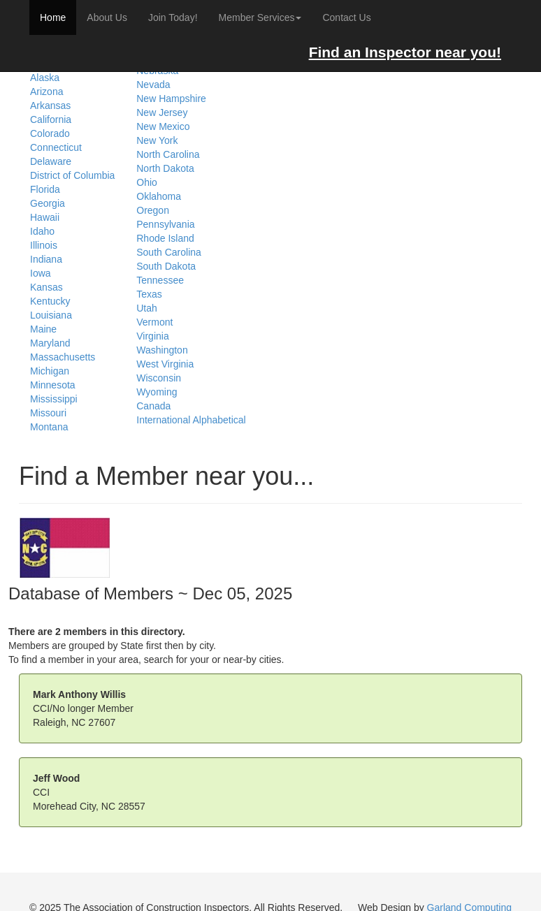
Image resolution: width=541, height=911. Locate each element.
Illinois (43, 245)
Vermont (154, 322)
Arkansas (50, 105)
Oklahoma (158, 196)
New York (157, 140)
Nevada (153, 84)
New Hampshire (171, 98)
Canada (153, 405)
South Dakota (166, 266)
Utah (146, 308)
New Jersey (161, 112)
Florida (45, 189)
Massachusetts (62, 357)
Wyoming (156, 392)
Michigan (49, 371)
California (50, 119)
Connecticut (56, 147)
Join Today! (173, 17)
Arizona (46, 91)
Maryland (50, 343)
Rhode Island (165, 238)
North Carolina (167, 154)
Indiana (46, 259)
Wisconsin (158, 378)
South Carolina (168, 252)
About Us (107, 17)
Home (53, 17)
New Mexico (162, 126)
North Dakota (165, 168)
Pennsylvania (165, 224)
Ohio (146, 182)
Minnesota (52, 385)
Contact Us (346, 17)
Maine (43, 329)
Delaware (50, 161)
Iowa (40, 273)
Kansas (46, 287)
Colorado (50, 133)
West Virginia (165, 364)
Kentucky (50, 301)
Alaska (44, 77)
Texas (149, 294)
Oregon (152, 210)
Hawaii (44, 217)
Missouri (48, 412)
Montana (49, 426)
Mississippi (54, 399)
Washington (161, 350)
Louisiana (51, 315)
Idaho (42, 231)
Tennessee (160, 280)
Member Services (260, 17)
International (163, 419)
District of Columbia (72, 175)
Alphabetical (218, 419)
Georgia (47, 203)
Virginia (152, 336)
